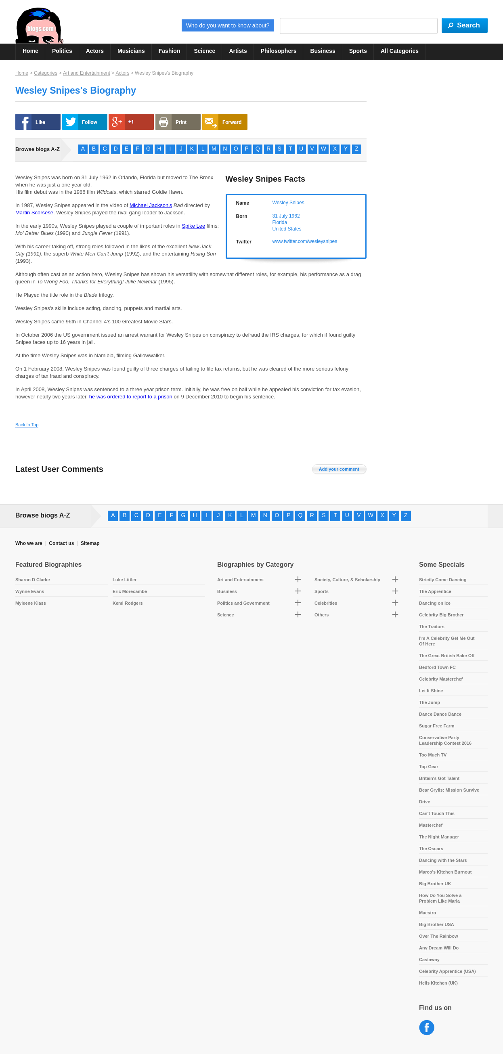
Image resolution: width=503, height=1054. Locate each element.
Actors (95, 51)
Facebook (427, 1028)
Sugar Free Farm (436, 725)
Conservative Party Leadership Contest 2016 (445, 740)
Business (322, 51)
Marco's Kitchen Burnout (445, 872)
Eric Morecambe (130, 591)
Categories (45, 73)
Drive (424, 801)
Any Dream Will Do (439, 947)
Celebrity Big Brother (441, 614)
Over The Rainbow (438, 936)
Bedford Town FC (437, 667)
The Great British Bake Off (447, 655)
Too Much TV (432, 754)
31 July (280, 216)
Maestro (427, 912)
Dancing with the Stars (443, 860)
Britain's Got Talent (439, 778)
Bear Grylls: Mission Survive (449, 790)
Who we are (28, 543)
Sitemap (90, 543)
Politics (62, 51)
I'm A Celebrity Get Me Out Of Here (447, 641)
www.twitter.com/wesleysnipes (304, 241)
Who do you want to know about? (228, 25)
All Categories (400, 51)
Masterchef (430, 825)
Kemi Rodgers (128, 603)
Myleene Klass (30, 603)
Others (321, 614)
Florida (279, 222)
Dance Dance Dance (440, 714)
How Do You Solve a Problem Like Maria (440, 898)
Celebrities (325, 603)
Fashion (169, 51)
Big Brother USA (436, 924)
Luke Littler (124, 579)
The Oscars (431, 848)
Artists (238, 51)
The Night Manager (439, 836)
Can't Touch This (437, 813)
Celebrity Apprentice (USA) (447, 971)
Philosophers (279, 51)
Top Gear (428, 766)
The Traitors (431, 626)
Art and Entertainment (86, 73)
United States (287, 229)
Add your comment (339, 469)
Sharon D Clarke (32, 579)
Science (204, 51)
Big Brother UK (435, 883)
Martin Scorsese (34, 213)
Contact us (61, 543)
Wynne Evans (29, 591)
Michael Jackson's (151, 205)
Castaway (429, 959)
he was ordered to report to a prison (130, 397)
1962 (294, 216)
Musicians (131, 51)
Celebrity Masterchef (441, 679)
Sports (358, 51)
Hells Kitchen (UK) (438, 983)
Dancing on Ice (435, 603)
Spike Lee (193, 226)
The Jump (429, 702)
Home (30, 51)
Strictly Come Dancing (442, 579)
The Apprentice (435, 591)
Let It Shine (431, 690)
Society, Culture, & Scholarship (347, 579)
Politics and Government (243, 603)
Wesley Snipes (288, 202)
